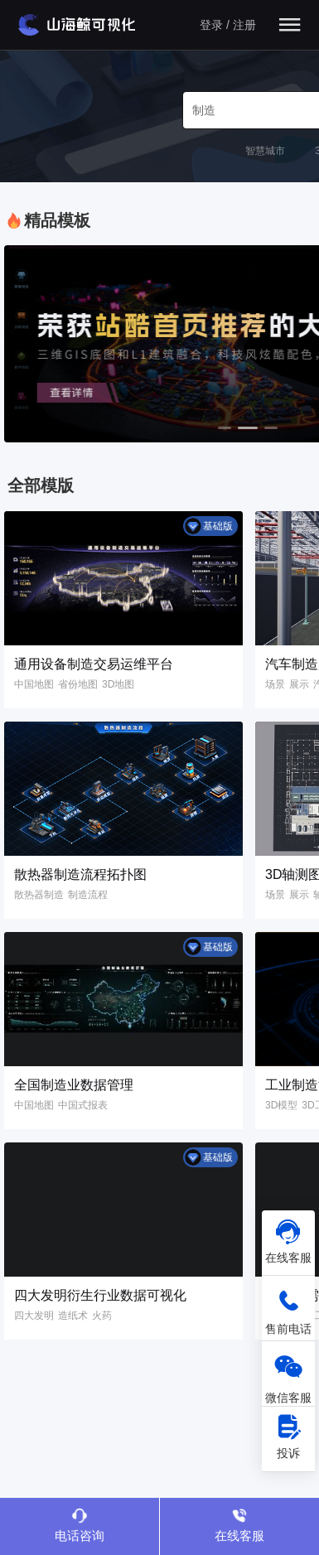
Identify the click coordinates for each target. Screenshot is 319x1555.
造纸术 (73, 1315)
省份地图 (78, 684)
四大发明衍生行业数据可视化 (100, 1295)
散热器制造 (39, 895)
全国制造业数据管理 (73, 1085)
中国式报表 (83, 1105)
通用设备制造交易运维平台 (93, 664)
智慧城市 (265, 151)
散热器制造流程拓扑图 (80, 874)
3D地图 (118, 684)
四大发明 (34, 1315)
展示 (299, 684)
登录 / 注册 (228, 24)
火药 (102, 1315)
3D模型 (281, 1105)
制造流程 (88, 895)
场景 (275, 684)
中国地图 (34, 684)
